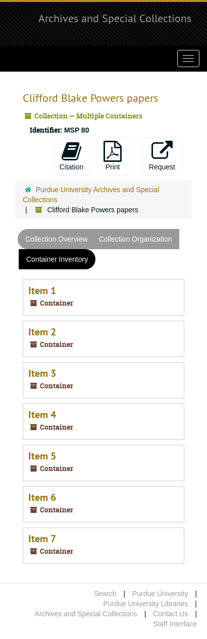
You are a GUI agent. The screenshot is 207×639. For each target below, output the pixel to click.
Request (162, 156)
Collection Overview (56, 239)
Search (105, 594)
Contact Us (170, 614)
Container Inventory (57, 259)
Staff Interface (175, 624)
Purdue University (160, 594)
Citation (71, 156)
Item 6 (42, 497)
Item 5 (42, 455)
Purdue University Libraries (145, 604)
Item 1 (42, 290)
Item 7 (42, 538)
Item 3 (42, 373)
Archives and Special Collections (114, 18)
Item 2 (42, 331)
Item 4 (42, 414)
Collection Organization (135, 239)
